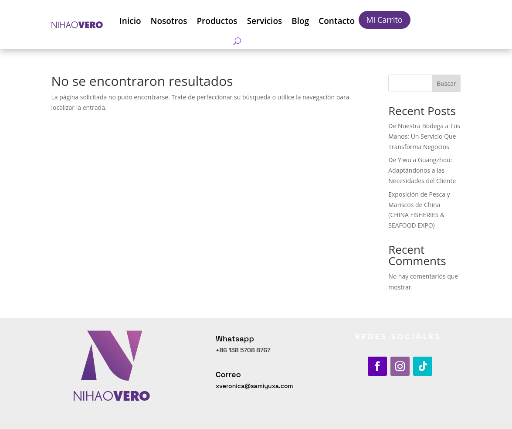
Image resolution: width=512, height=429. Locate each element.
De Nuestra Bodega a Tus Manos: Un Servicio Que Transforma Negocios (424, 136)
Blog (300, 21)
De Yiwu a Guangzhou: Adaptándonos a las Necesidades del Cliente (422, 170)
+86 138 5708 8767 (243, 350)
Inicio (130, 21)
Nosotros (169, 21)
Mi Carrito (384, 19)
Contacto (337, 21)
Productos (217, 21)
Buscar (446, 83)
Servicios (264, 21)
